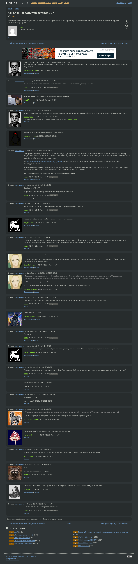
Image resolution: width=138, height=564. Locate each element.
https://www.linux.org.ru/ (12, 560)
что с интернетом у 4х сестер (24, 541)
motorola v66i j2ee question (23, 543)
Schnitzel (27, 489)
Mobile (17, 9)
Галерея (41, 3)
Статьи (48, 3)
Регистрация (121, 3)
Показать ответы (29, 179)
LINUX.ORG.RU (17, 3)
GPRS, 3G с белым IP (22, 538)
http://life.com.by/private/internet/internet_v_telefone (44, 161)
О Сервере (9, 556)
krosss (21, 27)
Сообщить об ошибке (12, 558)
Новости (34, 3)
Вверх (129, 556)
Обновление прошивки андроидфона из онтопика (27, 43)
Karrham (27, 475)
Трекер (60, 3)
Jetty (25, 456)
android (12, 16)
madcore (27, 136)
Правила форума (18, 556)
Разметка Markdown (31, 556)
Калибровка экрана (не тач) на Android (114, 43)
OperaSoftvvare (29, 265)
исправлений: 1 (72, 119)
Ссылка (10, 38)
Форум (54, 3)
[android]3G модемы (85, 543)
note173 (27, 100)
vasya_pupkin (28, 435)
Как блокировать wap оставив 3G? (31, 13)
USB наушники (83, 546)
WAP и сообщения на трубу (24, 535)
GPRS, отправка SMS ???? (87, 540)
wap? (16, 532)
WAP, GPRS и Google (85, 537)
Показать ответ (28, 73)
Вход (130, 3)
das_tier (26, 222)
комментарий (19, 81)
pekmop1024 (28, 316)
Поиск (66, 3)
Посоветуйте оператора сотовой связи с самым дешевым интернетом (103, 532)
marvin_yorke (28, 70)
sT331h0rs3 (28, 419)
